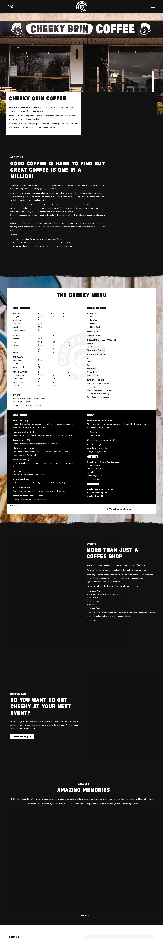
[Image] (26, 510)
